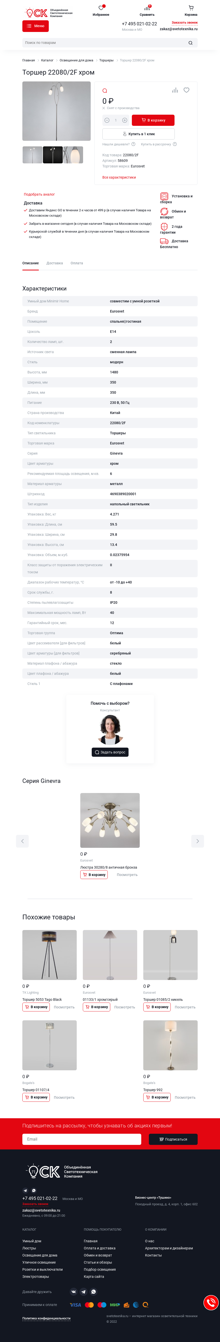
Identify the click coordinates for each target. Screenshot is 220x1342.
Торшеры (106, 60)
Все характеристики (119, 177)
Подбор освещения (100, 1269)
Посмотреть (127, 875)
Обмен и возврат (98, 1255)
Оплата (77, 263)
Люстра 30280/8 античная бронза (108, 867)
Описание (30, 263)
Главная (28, 60)
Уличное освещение (39, 1262)
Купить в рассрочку (159, 143)
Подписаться (173, 1139)
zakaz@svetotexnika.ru (179, 29)
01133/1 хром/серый (100, 999)
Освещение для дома (76, 60)
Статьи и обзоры (98, 1262)
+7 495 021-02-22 (139, 23)
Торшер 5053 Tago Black (42, 999)
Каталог (29, 26)
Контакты (153, 1255)
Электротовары (35, 1277)
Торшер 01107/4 (35, 1090)
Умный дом (31, 1241)
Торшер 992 (153, 1090)
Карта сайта (94, 1277)
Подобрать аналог (39, 194)
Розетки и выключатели (42, 1269)
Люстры (29, 1248)
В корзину (153, 120)
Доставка (54, 263)
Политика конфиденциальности (46, 1318)
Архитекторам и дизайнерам (169, 1248)
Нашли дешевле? (119, 143)
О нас (149, 1241)
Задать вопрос (110, 752)
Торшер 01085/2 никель (163, 999)
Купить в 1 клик (138, 133)
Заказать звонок (185, 23)
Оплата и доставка (100, 1248)
